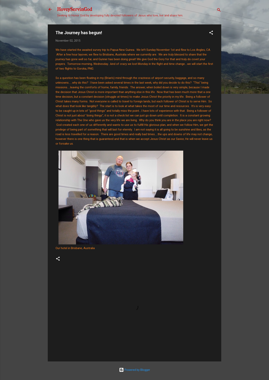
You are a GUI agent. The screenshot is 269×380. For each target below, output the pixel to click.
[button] (211, 33)
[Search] (219, 11)
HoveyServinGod (74, 9)
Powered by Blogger (134, 370)
